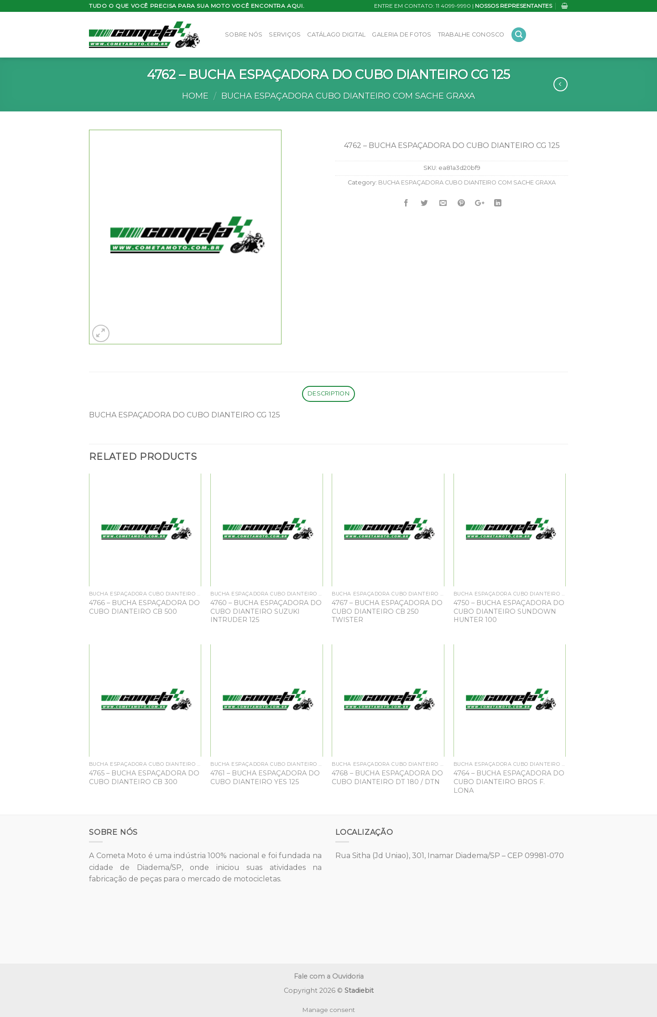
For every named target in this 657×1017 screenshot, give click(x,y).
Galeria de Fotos (401, 34)
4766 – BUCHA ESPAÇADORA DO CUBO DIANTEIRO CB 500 (144, 607)
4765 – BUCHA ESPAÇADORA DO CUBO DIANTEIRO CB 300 (144, 777)
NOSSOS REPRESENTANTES (513, 5)
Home (195, 95)
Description (328, 393)
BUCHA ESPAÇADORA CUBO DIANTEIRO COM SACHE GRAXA (348, 95)
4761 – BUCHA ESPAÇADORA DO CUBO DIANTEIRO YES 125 (265, 777)
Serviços (285, 34)
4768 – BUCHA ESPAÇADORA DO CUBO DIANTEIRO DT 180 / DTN (387, 777)
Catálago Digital (336, 34)
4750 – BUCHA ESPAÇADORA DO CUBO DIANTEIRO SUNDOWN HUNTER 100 (509, 611)
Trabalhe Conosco (471, 34)
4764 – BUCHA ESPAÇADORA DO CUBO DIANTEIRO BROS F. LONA (509, 781)
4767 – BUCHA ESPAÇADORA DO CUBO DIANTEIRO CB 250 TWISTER (387, 611)
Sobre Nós (243, 34)
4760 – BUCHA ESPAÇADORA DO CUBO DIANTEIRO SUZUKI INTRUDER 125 (266, 611)
